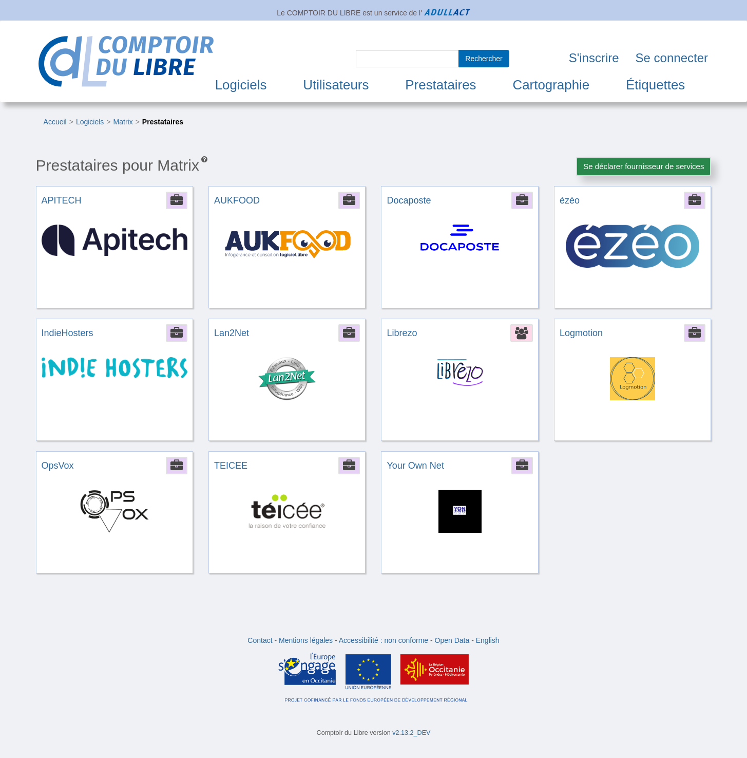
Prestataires (440, 85)
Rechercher (483, 58)
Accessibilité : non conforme (383, 640)
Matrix (123, 122)
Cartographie (550, 85)
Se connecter (672, 58)
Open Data (452, 640)
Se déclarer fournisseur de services (643, 166)
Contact (259, 640)
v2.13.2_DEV (411, 732)
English (488, 640)
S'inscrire (594, 58)
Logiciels (241, 85)
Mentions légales (306, 640)
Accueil (55, 122)
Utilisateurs (336, 85)
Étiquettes (655, 85)
